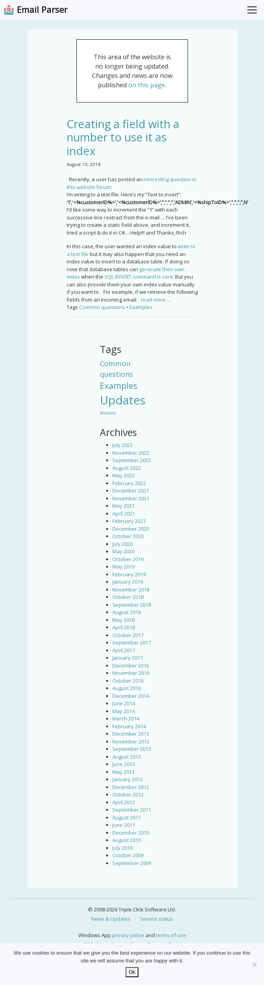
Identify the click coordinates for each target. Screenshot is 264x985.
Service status (156, 918)
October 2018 (128, 596)
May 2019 (123, 566)
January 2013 (127, 779)
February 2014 (129, 726)
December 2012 (130, 787)
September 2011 (131, 809)
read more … (156, 299)
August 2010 (126, 840)
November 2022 (130, 452)
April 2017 (123, 650)
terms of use (171, 935)
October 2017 (128, 635)
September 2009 (131, 863)
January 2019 (127, 581)
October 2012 (128, 794)
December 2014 (130, 695)
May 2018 (123, 619)
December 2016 (130, 665)
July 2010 (122, 847)
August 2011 (126, 817)
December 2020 (130, 528)
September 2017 (131, 642)
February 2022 (129, 483)
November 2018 (130, 589)
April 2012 (123, 802)
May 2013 (123, 771)
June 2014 (123, 703)
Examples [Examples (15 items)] (118, 385)
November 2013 (130, 741)
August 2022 (126, 467)
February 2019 (129, 574)
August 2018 (126, 612)
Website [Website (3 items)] (108, 413)
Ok (132, 972)
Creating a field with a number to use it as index (123, 137)
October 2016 (128, 680)
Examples (140, 307)
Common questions (102, 307)
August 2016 (126, 688)
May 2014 (123, 711)
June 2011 (123, 824)
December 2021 (130, 490)
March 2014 (125, 718)
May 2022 (123, 475)
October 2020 (128, 536)
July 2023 (122, 444)
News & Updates (111, 918)
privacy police (128, 935)
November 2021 (130, 498)
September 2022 (131, 460)
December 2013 (130, 733)
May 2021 (123, 505)
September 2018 (131, 604)
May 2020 (123, 551)
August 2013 (126, 756)
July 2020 (122, 543)
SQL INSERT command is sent (139, 276)
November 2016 (130, 672)
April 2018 (123, 627)
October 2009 (128, 855)
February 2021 (129, 520)
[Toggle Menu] (252, 10)
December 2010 (130, 832)
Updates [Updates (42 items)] (122, 400)
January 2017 (127, 657)
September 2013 (131, 748)
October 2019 (128, 559)
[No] (254, 964)
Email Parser (42, 10)
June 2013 (123, 764)
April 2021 (123, 513)
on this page (146, 85)
